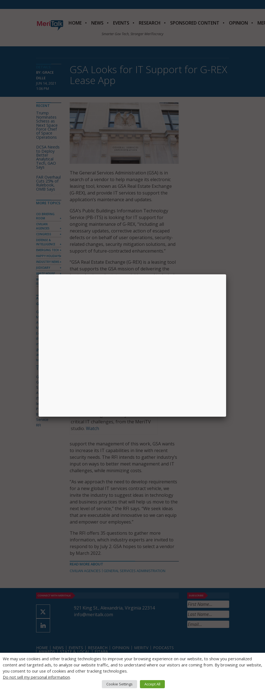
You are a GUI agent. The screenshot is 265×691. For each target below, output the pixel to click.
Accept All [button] (152, 684)
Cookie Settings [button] (119, 684)
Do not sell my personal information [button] (36, 677)
